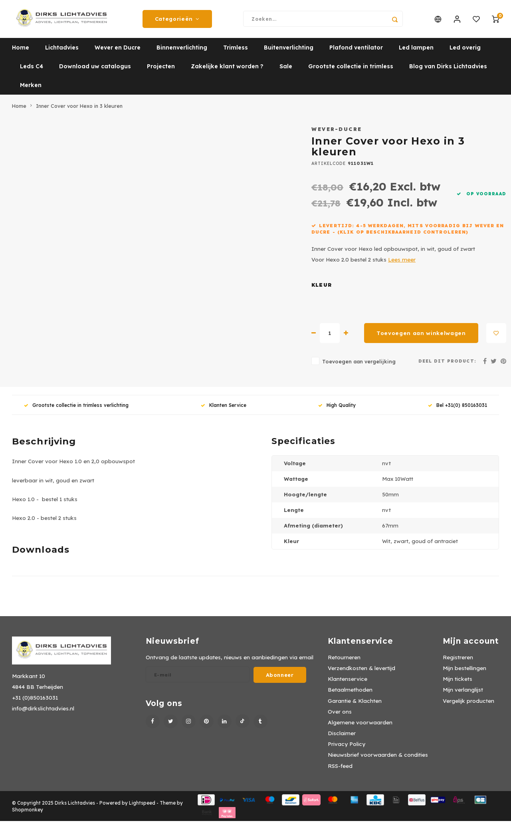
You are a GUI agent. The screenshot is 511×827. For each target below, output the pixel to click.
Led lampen (416, 54)
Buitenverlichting (288, 54)
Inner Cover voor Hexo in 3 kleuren (79, 112)
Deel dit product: (447, 367)
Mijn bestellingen (464, 674)
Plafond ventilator (356, 54)
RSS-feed (340, 771)
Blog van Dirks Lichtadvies (448, 72)
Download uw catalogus (95, 72)
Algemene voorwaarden (360, 728)
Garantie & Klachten (355, 706)
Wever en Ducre (118, 54)
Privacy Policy (346, 750)
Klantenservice (347, 685)
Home (20, 54)
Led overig (465, 54)
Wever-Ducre (336, 135)
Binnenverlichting (181, 54)
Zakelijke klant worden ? (227, 72)
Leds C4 (31, 72)
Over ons (340, 717)
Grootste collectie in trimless (350, 72)
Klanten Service (223, 411)
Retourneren (344, 663)
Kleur (321, 291)
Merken (31, 91)
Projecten (161, 72)
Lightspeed (142, 809)
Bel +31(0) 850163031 (457, 411)
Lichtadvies (62, 54)
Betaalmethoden (350, 695)
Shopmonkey (27, 816)
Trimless (235, 54)
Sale (285, 72)
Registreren (458, 663)
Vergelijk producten (468, 706)
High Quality (337, 411)
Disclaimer (342, 739)
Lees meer (402, 265)
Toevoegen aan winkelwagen (421, 339)
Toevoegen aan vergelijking (359, 368)
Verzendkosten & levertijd (361, 674)
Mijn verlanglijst (463, 695)
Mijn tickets (457, 685)
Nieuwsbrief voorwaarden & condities (378, 761)
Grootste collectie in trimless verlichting (76, 411)
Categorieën (177, 22)
